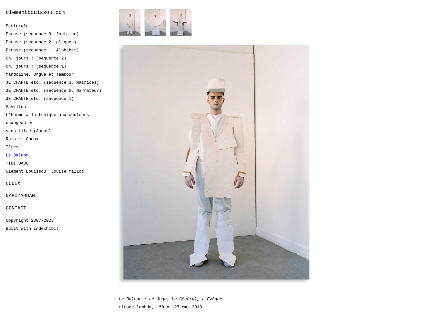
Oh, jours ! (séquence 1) (36, 66)
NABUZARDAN (20, 196)
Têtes (12, 147)
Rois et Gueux (22, 139)
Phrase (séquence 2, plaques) (41, 42)
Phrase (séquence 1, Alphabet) (42, 50)
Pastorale (17, 26)
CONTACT (16, 209)
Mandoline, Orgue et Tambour (40, 74)
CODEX (13, 183)
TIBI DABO (17, 163)
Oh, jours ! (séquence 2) (36, 58)
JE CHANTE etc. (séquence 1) (40, 98)
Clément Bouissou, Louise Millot (45, 171)
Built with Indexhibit (32, 229)
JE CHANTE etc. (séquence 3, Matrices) (52, 82)
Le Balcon (17, 155)
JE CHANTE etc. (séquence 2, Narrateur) (53, 90)
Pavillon (16, 107)
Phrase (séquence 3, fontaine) (42, 34)
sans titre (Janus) (28, 131)
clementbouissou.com (35, 12)
